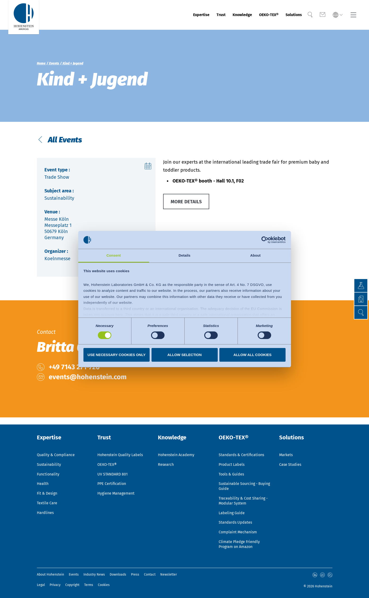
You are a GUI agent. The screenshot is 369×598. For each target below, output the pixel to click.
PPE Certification (111, 483)
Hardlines (45, 512)
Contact (150, 575)
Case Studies (290, 464)
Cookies (104, 585)
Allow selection (184, 355)
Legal (41, 585)
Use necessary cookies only (116, 355)
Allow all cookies (253, 355)
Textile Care (47, 503)
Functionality (48, 474)
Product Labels (231, 464)
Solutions (291, 15)
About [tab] (255, 255)
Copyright (72, 585)
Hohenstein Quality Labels (120, 455)
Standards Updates (235, 522)
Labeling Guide (232, 513)
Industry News (94, 575)
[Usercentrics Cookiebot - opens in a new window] (265, 239)
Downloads (118, 575)
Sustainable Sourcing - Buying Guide (244, 486)
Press (135, 575)
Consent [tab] (113, 255)
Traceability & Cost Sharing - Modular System (243, 500)
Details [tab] (185, 255)
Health (42, 483)
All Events (64, 139)
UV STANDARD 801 (112, 474)
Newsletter (168, 575)
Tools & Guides (231, 474)
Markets (286, 455)
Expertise (182, 15)
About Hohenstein (50, 575)
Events (74, 575)
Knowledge (229, 15)
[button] (360, 312)
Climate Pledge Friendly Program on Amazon (239, 544)
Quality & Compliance (56, 455)
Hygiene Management (116, 493)
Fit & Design (47, 493)
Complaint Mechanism (238, 532)
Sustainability (49, 464)
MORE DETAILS (186, 201)
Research (166, 464)
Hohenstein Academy (176, 455)
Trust (204, 15)
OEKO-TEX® (261, 15)
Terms (88, 585)
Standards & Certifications (241, 455)
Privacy (55, 585)
